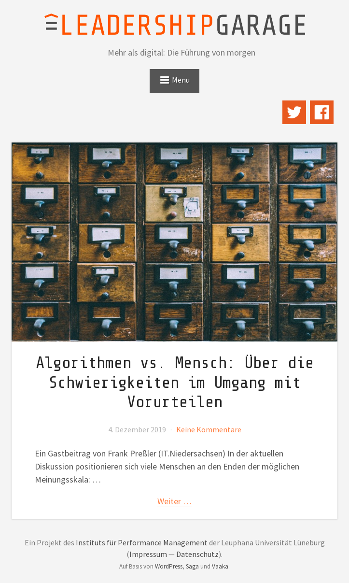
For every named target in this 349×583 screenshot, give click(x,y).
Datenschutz (197, 554)
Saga (192, 566)
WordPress (168, 566)
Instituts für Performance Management (142, 542)
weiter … (174, 501)
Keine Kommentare (208, 429)
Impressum (148, 554)
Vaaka (220, 566)
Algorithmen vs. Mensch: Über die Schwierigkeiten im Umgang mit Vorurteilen (175, 383)
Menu (181, 80)
